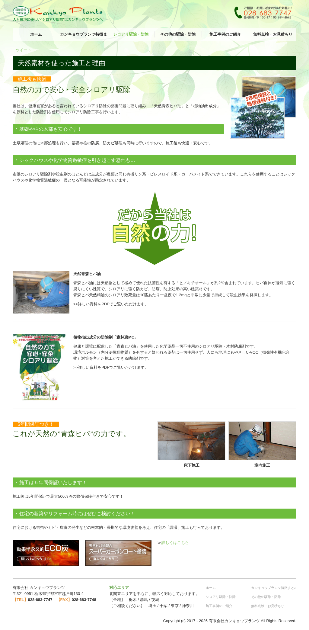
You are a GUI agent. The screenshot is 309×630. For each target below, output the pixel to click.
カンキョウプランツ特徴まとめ (83, 34)
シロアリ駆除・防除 (130, 34)
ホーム (36, 34)
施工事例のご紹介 (225, 34)
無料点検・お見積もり (272, 34)
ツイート (23, 50)
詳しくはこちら (175, 542)
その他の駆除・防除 (178, 34)
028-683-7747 (40, 599)
